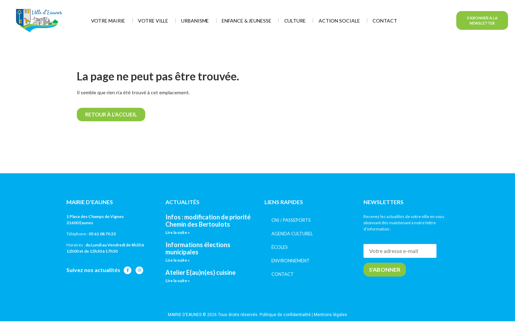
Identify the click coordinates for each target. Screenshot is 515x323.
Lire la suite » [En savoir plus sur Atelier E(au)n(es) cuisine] (177, 280)
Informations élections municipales (197, 248)
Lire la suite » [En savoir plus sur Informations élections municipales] (177, 260)
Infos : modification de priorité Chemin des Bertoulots (208, 220)
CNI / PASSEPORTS (291, 220)
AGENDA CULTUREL (292, 233)
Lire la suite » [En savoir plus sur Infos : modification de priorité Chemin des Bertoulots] (177, 232)
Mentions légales (330, 314)
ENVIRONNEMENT (290, 260)
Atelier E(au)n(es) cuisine (200, 272)
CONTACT (282, 274)
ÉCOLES (279, 247)
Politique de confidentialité (285, 314)
